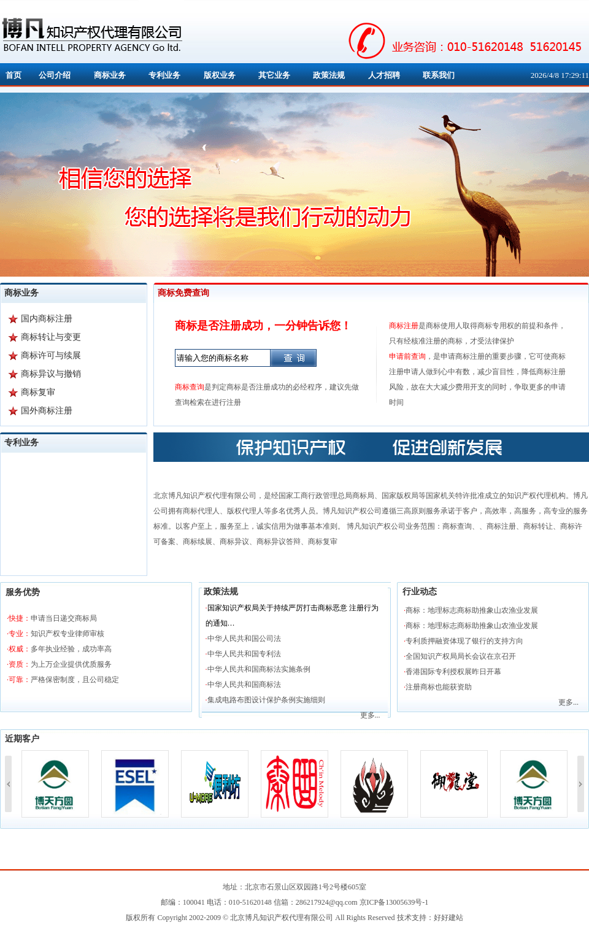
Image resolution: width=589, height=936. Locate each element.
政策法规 (329, 75)
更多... (370, 715)
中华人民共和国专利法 (244, 654)
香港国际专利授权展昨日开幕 (453, 671)
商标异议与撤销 (51, 373)
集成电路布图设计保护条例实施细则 (266, 700)
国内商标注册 (46, 318)
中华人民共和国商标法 (244, 684)
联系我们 (439, 75)
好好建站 (448, 917)
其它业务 (274, 75)
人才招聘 (384, 75)
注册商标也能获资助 (439, 687)
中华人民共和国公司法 (244, 638)
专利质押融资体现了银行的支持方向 (464, 641)
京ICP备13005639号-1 (394, 902)
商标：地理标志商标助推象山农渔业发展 (472, 610)
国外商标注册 (46, 410)
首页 (13, 75)
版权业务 (220, 75)
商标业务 (110, 75)
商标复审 (38, 392)
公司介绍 (55, 75)
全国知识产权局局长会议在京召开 (461, 656)
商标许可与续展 (51, 355)
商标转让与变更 (51, 337)
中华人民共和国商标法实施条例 (258, 669)
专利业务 (164, 75)
